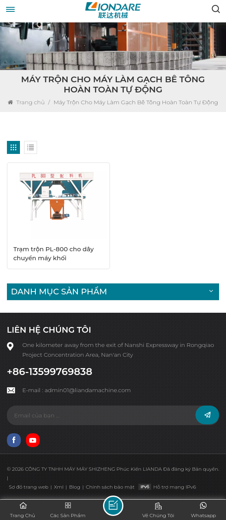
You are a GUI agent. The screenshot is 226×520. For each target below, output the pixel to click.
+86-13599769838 (49, 372)
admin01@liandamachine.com (87, 390)
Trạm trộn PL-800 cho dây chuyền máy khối (53, 253)
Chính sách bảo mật (110, 487)
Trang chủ (27, 102)
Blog (74, 487)
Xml (58, 487)
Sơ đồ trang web (28, 487)
